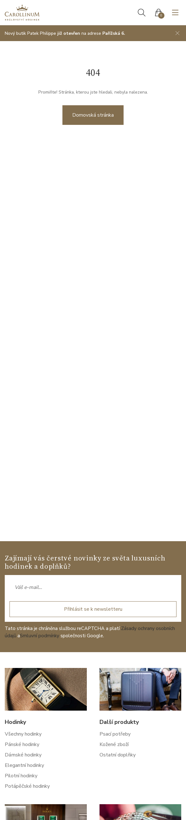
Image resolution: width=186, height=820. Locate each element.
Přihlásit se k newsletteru (93, 609)
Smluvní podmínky (39, 636)
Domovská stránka (93, 115)
